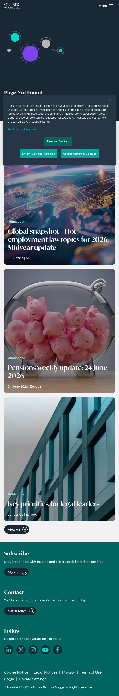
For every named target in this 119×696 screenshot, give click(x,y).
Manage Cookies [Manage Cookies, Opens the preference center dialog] (58, 141)
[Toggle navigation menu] (106, 6)
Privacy (68, 672)
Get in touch (17, 611)
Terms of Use (91, 672)
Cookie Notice (16, 672)
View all (14, 529)
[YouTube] (45, 649)
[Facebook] (57, 649)
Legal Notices (45, 672)
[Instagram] (33, 649)
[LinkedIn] (8, 649)
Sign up (14, 572)
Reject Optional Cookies (38, 153)
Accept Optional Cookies (80, 153)
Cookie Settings (32, 678)
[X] (21, 649)
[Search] (93, 6)
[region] (59, 130)
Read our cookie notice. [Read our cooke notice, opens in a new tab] (22, 129)
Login (9, 678)
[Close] (110, 100)
